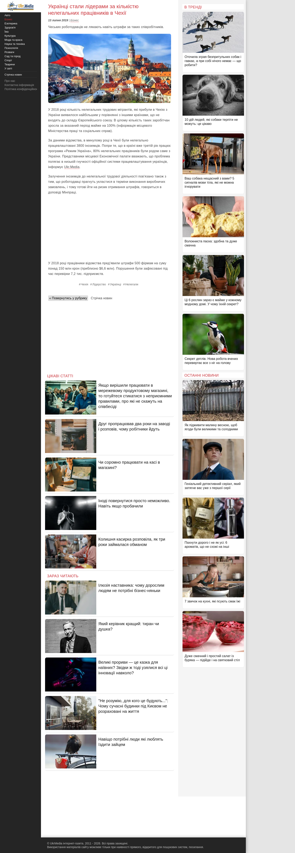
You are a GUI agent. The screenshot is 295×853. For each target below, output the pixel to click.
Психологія (11, 48)
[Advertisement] (109, 227)
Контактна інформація (19, 85)
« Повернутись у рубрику (68, 298)
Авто (7, 15)
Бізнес (74, 20)
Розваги (9, 52)
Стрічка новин (101, 298)
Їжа (7, 31)
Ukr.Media (71, 167)
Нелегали (131, 284)
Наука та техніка (15, 43)
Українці (115, 284)
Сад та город (12, 56)
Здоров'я (10, 27)
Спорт (8, 60)
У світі (8, 68)
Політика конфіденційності (22, 89)
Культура (10, 35)
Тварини (10, 64)
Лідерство (99, 284)
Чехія (84, 284)
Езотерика (11, 23)
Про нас (10, 80)
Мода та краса (13, 39)
